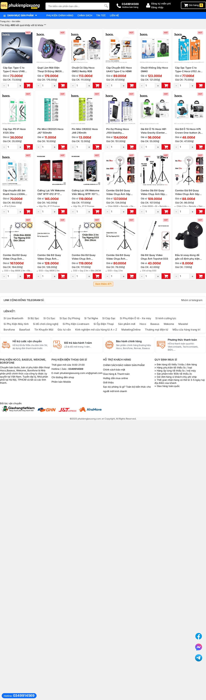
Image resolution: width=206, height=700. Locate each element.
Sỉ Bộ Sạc (33, 318)
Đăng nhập (157, 7)
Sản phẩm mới (126, 324)
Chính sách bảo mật (114, 369)
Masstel (183, 324)
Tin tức (101, 15)
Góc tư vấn (64, 329)
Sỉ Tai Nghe (91, 318)
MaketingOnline (131, 329)
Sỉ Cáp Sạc (109, 318)
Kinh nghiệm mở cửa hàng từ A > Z (96, 329)
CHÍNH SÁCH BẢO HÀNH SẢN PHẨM (124, 365)
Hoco (143, 324)
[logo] (21, 6)
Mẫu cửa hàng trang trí (186, 329)
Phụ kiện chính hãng (59, 15)
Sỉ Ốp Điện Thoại (104, 324)
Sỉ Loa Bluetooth (13, 318)
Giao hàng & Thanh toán (116, 373)
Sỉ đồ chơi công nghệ (45, 324)
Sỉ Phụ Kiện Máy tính (16, 324)
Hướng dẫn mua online (115, 378)
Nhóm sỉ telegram (191, 300)
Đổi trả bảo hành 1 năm (78, 342)
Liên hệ (114, 15)
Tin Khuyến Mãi (43, 329)
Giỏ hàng (193, 5)
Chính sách (84, 15)
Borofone (9, 329)
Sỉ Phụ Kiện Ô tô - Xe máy (135, 318)
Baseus (154, 324)
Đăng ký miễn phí (161, 3)
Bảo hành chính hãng (129, 341)
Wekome (169, 324)
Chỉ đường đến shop (63, 377)
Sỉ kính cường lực (165, 318)
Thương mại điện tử (156, 329)
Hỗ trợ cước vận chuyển (27, 341)
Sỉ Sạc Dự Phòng (70, 318)
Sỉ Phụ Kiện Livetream (76, 324)
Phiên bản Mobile (61, 381)
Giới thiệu (108, 382)
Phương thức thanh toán (182, 339)
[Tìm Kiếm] (105, 6)
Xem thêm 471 (103, 284)
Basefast (24, 329)
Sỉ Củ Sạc (49, 318)
